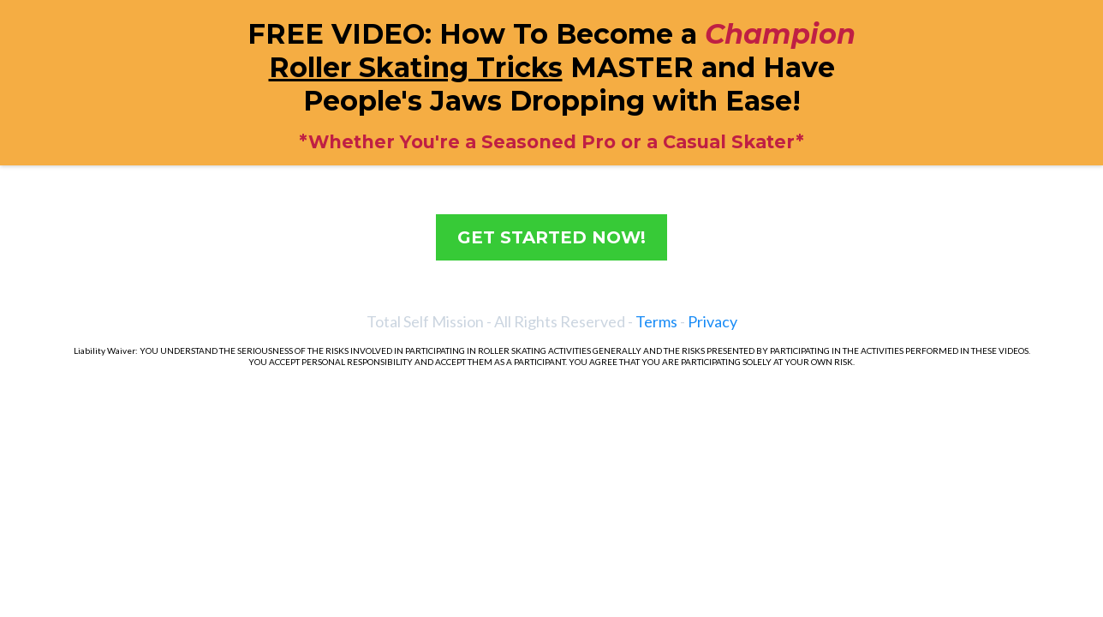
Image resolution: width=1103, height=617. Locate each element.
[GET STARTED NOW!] (551, 237)
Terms (656, 321)
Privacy (712, 321)
